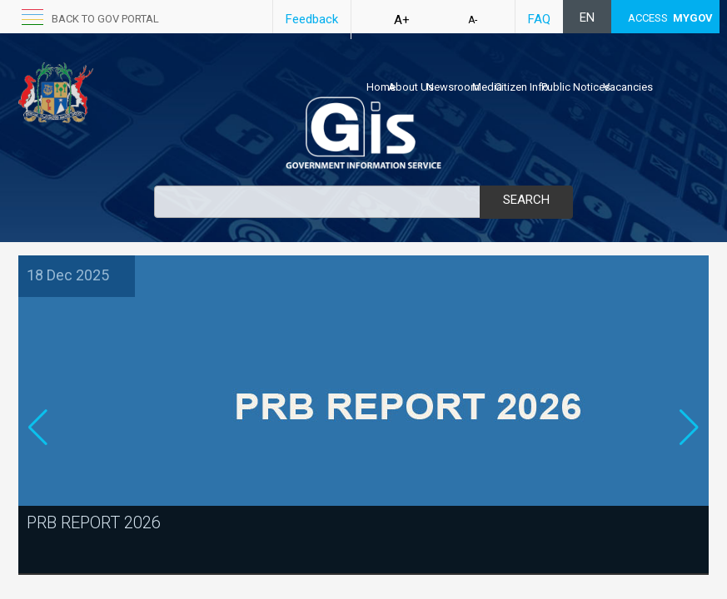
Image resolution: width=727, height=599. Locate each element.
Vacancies (628, 87)
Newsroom (453, 87)
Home (381, 87)
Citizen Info (522, 87)
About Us (411, 87)
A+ (402, 19)
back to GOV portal (105, 18)
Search (526, 199)
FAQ (539, 19)
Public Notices (575, 87)
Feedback (312, 19)
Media (487, 87)
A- (472, 20)
